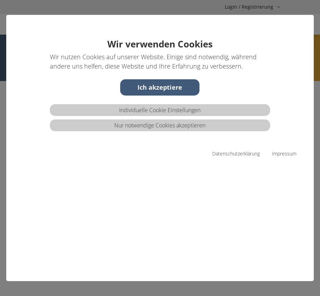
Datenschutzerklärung (236, 153)
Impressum (284, 153)
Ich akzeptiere (159, 87)
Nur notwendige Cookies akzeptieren (159, 125)
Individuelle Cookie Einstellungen (160, 110)
